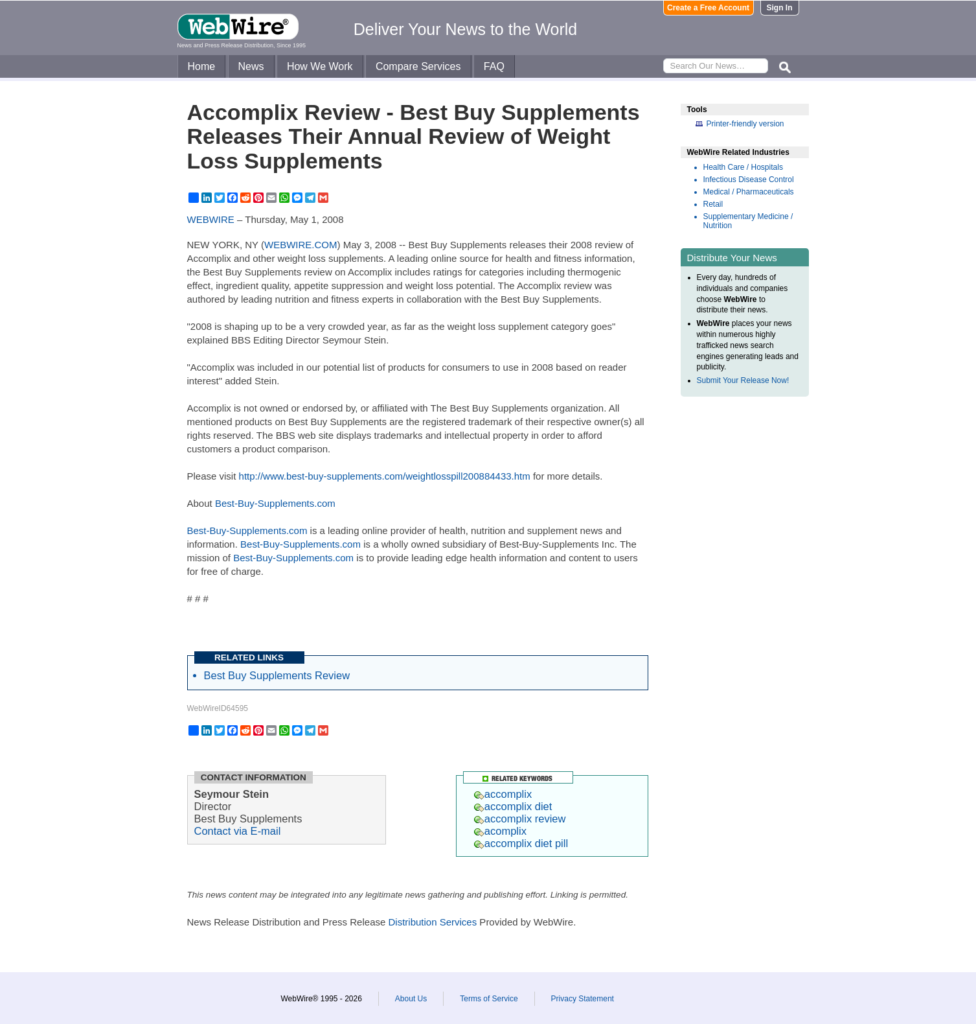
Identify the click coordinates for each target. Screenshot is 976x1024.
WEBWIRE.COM (300, 244)
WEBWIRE (210, 219)
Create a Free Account (708, 7)
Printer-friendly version (745, 123)
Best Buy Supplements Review (277, 675)
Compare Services (418, 66)
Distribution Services (432, 921)
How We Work (320, 66)
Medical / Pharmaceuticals (748, 191)
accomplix (503, 794)
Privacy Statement (582, 998)
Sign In (780, 7)
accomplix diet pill (521, 843)
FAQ (494, 66)
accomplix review (520, 818)
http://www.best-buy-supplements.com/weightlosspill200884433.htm (384, 476)
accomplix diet (513, 806)
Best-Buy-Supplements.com (275, 503)
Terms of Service (488, 998)
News (251, 66)
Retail (713, 204)
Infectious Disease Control (748, 179)
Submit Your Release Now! (743, 380)
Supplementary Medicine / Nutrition (748, 221)
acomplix (500, 831)
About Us (411, 998)
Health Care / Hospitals (743, 167)
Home (202, 66)
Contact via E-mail (237, 831)
